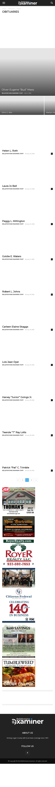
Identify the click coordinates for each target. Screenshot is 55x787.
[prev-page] (18, 480)
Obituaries (11, 9)
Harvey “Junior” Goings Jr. (17, 397)
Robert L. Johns (11, 291)
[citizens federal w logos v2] (18, 622)
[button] (3, 3)
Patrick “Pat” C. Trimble (15, 467)
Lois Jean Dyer (10, 362)
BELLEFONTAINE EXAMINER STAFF (12, 93)
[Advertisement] (27, 31)
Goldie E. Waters (11, 256)
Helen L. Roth (10, 150)
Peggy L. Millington (13, 221)
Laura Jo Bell (9, 186)
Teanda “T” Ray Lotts (14, 432)
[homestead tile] (18, 536)
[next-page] (36, 480)
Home (4, 9)
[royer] (18, 566)
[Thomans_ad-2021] (18, 514)
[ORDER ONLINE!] (18, 686)
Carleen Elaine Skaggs (15, 326)
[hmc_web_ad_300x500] (18, 657)
